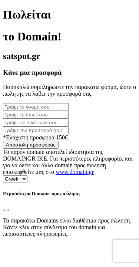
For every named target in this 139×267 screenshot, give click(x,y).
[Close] (6, 210)
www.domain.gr (75, 172)
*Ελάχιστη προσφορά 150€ (35, 137)
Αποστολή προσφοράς (31, 145)
